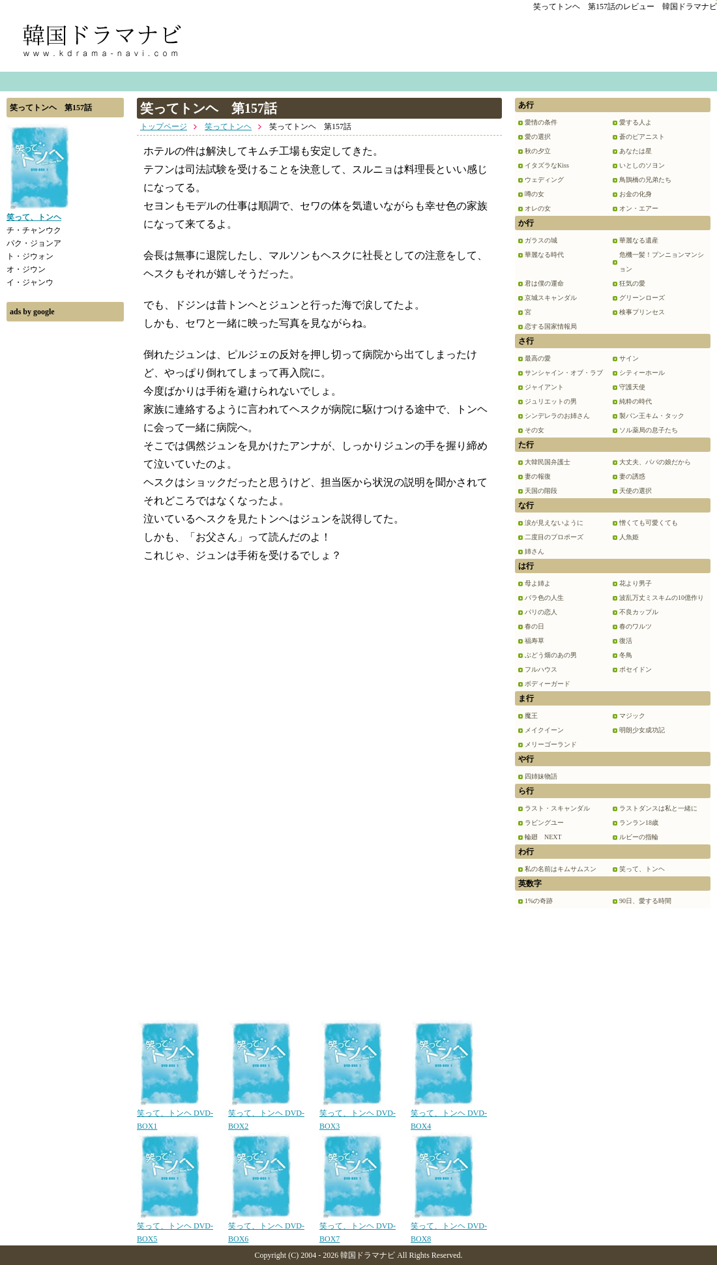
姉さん (534, 551)
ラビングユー (544, 822)
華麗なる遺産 (638, 240)
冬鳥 (625, 655)
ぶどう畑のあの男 (551, 655)
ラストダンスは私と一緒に (658, 808)
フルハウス (541, 669)
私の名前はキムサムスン (560, 868)
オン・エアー (638, 208)
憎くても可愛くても (648, 522)
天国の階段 (541, 490)
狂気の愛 (632, 283)
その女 (534, 430)
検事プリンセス (642, 312)
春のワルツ (635, 626)
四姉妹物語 (541, 776)
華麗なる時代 (544, 254)
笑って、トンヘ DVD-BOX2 (266, 1115)
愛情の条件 (541, 122)
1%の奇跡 (539, 900)
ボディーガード (547, 683)
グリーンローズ (642, 297)
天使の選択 (635, 490)
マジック (632, 715)
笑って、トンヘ (642, 868)
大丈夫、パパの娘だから (655, 462)
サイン (629, 358)
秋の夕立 (538, 151)
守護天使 (632, 387)
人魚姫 (629, 537)
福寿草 (534, 640)
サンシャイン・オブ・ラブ (564, 372)
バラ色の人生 (544, 597)
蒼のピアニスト (642, 136)
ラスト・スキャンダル (557, 808)
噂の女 (534, 194)
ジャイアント (544, 387)
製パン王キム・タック (651, 415)
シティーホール (642, 372)
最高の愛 (538, 358)
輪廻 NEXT (543, 837)
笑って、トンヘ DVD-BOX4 (449, 1115)
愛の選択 (538, 136)
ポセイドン (635, 669)
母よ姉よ (538, 583)
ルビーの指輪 (638, 837)
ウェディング (544, 179)
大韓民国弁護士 (547, 462)
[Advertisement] (65, 523)
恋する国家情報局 (551, 326)
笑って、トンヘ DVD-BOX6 (266, 1227)
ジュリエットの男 (551, 401)
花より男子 (635, 583)
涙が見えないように (554, 522)
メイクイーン (544, 730)
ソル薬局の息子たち (648, 430)
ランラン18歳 (638, 822)
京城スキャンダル (551, 297)
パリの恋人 (541, 612)
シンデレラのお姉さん (557, 415)
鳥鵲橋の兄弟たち (645, 179)
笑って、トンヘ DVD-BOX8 (449, 1227)
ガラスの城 (541, 240)
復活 (625, 640)
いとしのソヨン (642, 165)
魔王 (531, 715)
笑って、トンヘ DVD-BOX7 (357, 1227)
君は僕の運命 (544, 283)
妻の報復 (538, 476)
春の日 (534, 626)
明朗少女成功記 (642, 730)
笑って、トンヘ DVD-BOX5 (175, 1227)
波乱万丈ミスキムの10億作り (661, 597)
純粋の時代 (635, 401)
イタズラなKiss (547, 165)
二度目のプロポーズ (554, 537)
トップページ (163, 126)
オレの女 (538, 208)
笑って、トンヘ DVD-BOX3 (357, 1115)
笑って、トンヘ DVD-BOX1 (175, 1115)
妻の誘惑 (632, 476)
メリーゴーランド (551, 744)
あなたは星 (635, 151)
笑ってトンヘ (228, 126)
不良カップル (638, 612)
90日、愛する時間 (645, 900)
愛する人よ (635, 122)
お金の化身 (635, 194)
